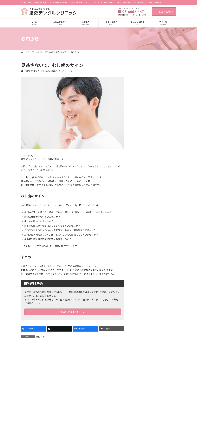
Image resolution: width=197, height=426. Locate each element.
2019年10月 (140, 362)
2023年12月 (140, 311)
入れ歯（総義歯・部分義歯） (87, 417)
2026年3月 (140, 158)
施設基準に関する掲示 (137, 422)
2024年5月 (140, 283)
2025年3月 (140, 226)
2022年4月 (140, 334)
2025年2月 (140, 232)
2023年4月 (140, 317)
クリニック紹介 (135, 402)
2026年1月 (140, 169)
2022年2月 (140, 339)
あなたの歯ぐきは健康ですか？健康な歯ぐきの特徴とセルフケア (161, 88)
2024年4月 (140, 288)
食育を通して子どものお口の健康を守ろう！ (161, 72)
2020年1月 (140, 351)
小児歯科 (79, 407)
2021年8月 (140, 345)
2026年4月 (140, 153)
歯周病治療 (80, 412)
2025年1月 (140, 237)
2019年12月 (140, 356)
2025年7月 (140, 203)
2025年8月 (140, 198)
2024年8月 (140, 266)
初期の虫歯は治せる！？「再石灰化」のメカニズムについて (161, 119)
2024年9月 (140, 260)
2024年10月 (140, 254)
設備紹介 (132, 417)
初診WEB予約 (164, 11)
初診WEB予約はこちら (72, 312)
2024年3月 (140, 294)
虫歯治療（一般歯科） (84, 397)
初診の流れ (133, 397)
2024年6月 (140, 277)
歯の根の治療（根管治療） (86, 402)
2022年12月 (140, 322)
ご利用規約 (28, 381)
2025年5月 (140, 215)
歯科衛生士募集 (83, 381)
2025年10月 (140, 186)
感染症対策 (133, 412)
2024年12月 (140, 243)
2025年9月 (140, 192)
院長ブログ (40, 336)
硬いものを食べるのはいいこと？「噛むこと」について (161, 135)
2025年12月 (140, 175)
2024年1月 (140, 305)
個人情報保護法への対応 (47, 381)
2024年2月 (140, 300)
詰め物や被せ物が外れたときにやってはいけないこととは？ (161, 103)
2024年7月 (140, 271)
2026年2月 (140, 164)
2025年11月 (140, 181)
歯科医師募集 (67, 381)
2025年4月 (140, 220)
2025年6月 (140, 209)
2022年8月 (140, 328)
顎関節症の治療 (82, 422)
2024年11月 (140, 249)
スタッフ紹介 (134, 407)
